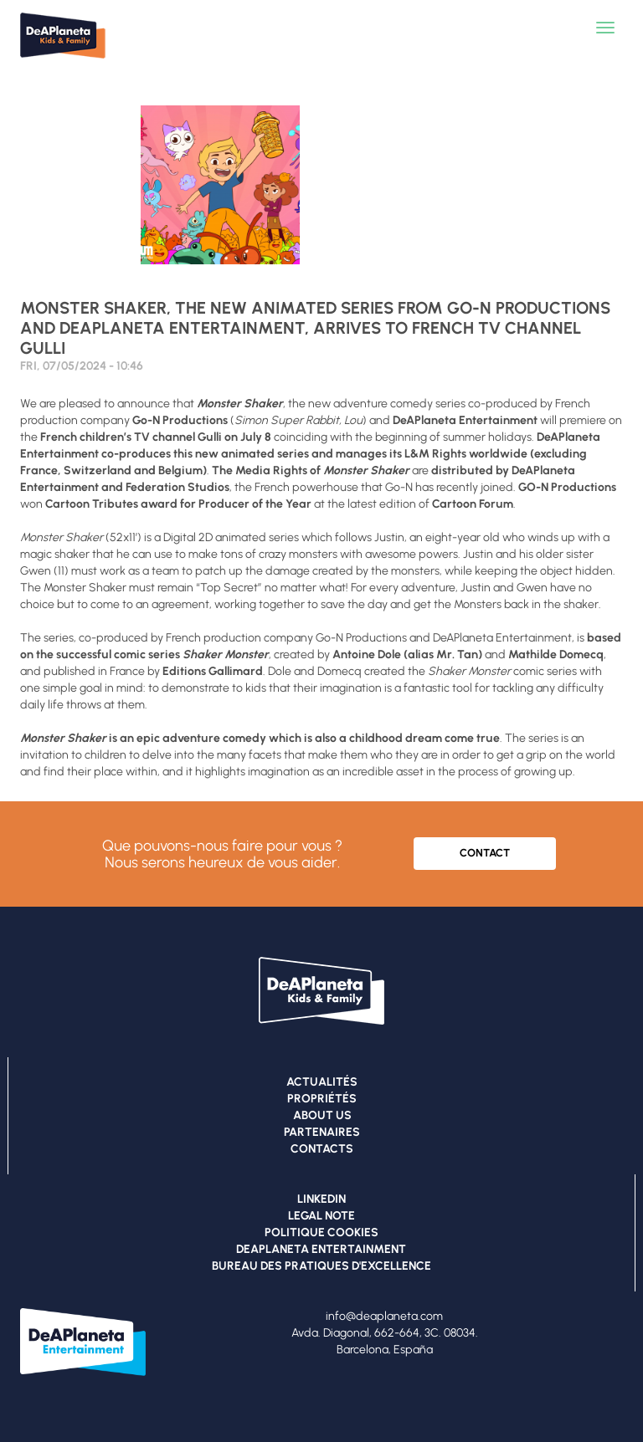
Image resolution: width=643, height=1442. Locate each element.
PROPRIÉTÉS (322, 1099)
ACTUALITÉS (322, 1082)
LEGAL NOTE (321, 1216)
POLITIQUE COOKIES (321, 1232)
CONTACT (485, 852)
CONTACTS (322, 1149)
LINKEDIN (321, 1199)
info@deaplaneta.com (384, 1316)
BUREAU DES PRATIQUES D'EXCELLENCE (321, 1266)
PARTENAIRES (322, 1132)
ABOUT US (322, 1115)
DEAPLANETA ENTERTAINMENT (321, 1249)
